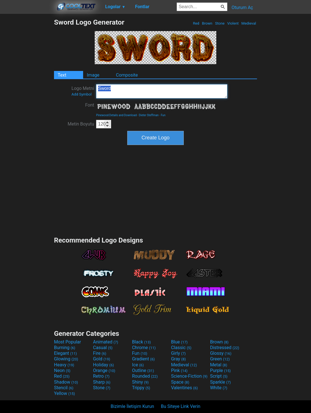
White (218, 387)
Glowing (66, 359)
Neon (62, 370)
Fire (99, 353)
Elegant (65, 353)
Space (180, 382)
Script (219, 376)
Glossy (221, 353)
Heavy (64, 364)
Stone (220, 23)
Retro (101, 376)
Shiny (140, 382)
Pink (179, 370)
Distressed (224, 347)
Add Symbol (82, 94)
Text (62, 75)
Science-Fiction (189, 376)
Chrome (144, 347)
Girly (178, 353)
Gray (178, 359)
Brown (207, 23)
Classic (181, 347)
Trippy (141, 387)
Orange (104, 370)
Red (196, 23)
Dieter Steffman (149, 115)
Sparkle (220, 382)
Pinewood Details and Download (116, 115)
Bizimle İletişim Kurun (132, 406)
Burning (64, 347)
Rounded (145, 376)
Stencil (63, 387)
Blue (179, 342)
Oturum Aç (242, 7)
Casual (103, 347)
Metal (218, 364)
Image (93, 75)
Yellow (64, 393)
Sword (161, 91)
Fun (163, 115)
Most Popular (67, 342)
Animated (105, 342)
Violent (233, 23)
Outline (143, 370)
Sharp (102, 382)
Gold (101, 359)
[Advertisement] (26, 103)
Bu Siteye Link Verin (180, 406)
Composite (127, 75)
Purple (220, 370)
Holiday (103, 364)
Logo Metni (83, 91)
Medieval (249, 23)
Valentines (184, 387)
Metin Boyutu (81, 124)
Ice (138, 364)
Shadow (66, 382)
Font (89, 105)
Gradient (143, 359)
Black (141, 342)
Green (220, 359)
